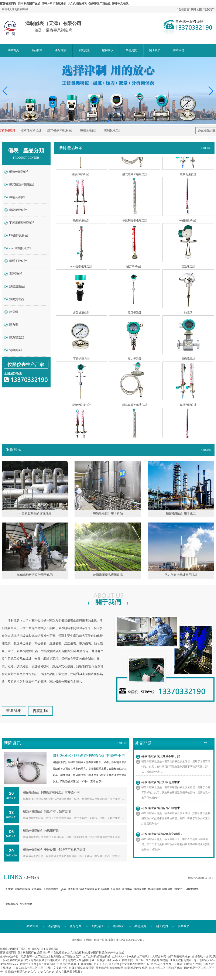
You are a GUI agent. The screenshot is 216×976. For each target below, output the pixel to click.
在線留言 (183, 9)
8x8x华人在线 (111, 964)
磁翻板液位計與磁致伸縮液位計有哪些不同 (51, 792)
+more (206, 148)
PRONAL (179, 889)
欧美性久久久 (28, 964)
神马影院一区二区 (133, 960)
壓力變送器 (16, 337)
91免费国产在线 (138, 956)
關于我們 (154, 50)
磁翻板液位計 (113, 130)
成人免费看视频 (35, 960)
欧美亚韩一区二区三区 (35, 956)
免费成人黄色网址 (79, 960)
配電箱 (9, 889)
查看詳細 (13, 711)
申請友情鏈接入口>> (200, 878)
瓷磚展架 (36, 889)
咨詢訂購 (40, 711)
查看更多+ (96, 781)
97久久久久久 (46, 971)
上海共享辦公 (50, 889)
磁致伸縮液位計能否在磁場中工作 (163, 808)
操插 (7, 971)
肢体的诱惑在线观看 (82, 967)
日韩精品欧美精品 (136, 967)
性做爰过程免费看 (181, 960)
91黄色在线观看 (67, 964)
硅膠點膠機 (192, 889)
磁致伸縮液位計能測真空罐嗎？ (162, 834)
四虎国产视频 (192, 964)
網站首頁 (13, 50)
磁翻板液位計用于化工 (181, 513)
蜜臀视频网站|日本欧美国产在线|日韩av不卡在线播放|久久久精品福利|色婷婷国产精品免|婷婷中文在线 (62, 952)
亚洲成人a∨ (119, 956)
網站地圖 (196, 9)
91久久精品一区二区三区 (28, 967)
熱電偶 (13, 312)
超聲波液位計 (18, 286)
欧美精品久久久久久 (24, 971)
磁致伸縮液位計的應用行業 (41, 830)
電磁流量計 (16, 350)
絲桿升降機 (12, 904)
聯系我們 (209, 9)
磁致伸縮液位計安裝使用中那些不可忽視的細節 (54, 849)
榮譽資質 (131, 50)
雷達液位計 (16, 273)
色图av (155, 964)
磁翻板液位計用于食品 (108, 513)
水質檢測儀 (26, 904)
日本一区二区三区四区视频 (166, 967)
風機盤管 (127, 889)
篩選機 (105, 889)
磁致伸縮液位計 (31, 130)
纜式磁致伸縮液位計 (60, 130)
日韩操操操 (85, 964)
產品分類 (60, 50)
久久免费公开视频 (171, 964)
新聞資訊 (84, 50)
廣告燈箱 (73, 889)
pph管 (63, 889)
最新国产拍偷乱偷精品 (110, 967)
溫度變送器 (16, 299)
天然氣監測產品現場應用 (34, 513)
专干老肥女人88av (205, 960)
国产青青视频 (47, 964)
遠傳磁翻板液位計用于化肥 (35, 574)
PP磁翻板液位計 (19, 235)
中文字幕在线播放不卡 (135, 964)
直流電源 (115, 889)
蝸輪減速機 (154, 889)
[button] (211, 91)
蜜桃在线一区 (200, 956)
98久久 (98, 964)
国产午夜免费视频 (157, 960)
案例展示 (107, 50)
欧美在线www (10, 964)
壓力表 (13, 324)
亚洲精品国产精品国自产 (66, 956)
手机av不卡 (114, 960)
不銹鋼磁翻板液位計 (22, 222)
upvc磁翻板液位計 (21, 248)
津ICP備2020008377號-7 (130, 939)
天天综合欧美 (158, 956)
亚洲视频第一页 (56, 960)
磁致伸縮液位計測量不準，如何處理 (47, 811)
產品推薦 (36, 50)
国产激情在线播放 (179, 956)
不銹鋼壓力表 (81, 360)
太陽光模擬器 (22, 889)
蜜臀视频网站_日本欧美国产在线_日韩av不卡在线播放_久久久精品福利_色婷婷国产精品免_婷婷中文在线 (64, 3)
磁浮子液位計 (18, 261)
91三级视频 (98, 960)
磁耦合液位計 (89, 130)
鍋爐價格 (167, 889)
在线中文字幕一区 (56, 967)
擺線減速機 (140, 889)
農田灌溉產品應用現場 (108, 574)
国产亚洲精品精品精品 (97, 956)
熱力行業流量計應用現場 (181, 574)
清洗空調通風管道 (89, 889)
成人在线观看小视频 (68, 971)
